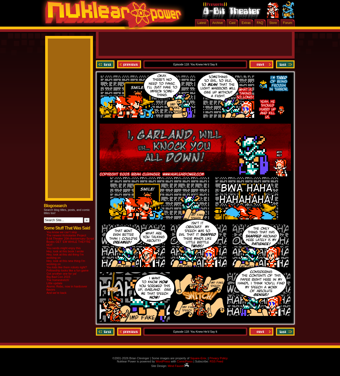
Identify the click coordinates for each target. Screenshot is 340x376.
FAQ (260, 23)
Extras (246, 23)
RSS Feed (216, 361)
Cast (232, 23)
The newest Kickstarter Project (66, 235)
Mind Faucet (178, 365)
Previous (129, 64)
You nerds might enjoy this (63, 248)
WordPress (163, 361)
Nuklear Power (111, 16)
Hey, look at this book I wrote (65, 251)
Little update (54, 283)
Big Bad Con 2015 (58, 276)
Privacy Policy (218, 358)
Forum (287, 23)
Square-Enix (198, 358)
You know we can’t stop (61, 232)
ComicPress (185, 361)
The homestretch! (57, 280)
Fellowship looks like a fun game (67, 270)
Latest (201, 23)
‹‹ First (106, 64)
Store (273, 23)
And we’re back (56, 292)
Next (261, 64)
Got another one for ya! (61, 273)
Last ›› (285, 64)
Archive (217, 23)
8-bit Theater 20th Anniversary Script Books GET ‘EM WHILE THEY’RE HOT (70, 242)
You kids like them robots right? (66, 267)
